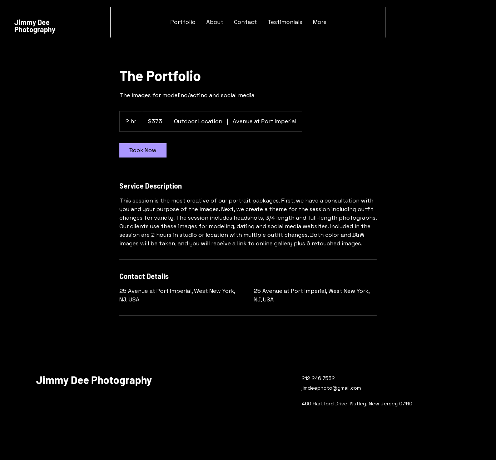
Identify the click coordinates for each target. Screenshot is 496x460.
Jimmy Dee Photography (34, 26)
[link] (143, 150)
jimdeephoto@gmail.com (331, 388)
